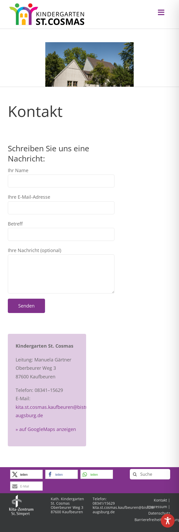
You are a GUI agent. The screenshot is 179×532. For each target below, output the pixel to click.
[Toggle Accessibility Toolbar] (167, 520)
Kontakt (160, 500)
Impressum (157, 506)
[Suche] (150, 474)
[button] (26, 474)
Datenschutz (159, 513)
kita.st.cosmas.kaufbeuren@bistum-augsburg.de (124, 509)
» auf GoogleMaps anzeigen (46, 429)
